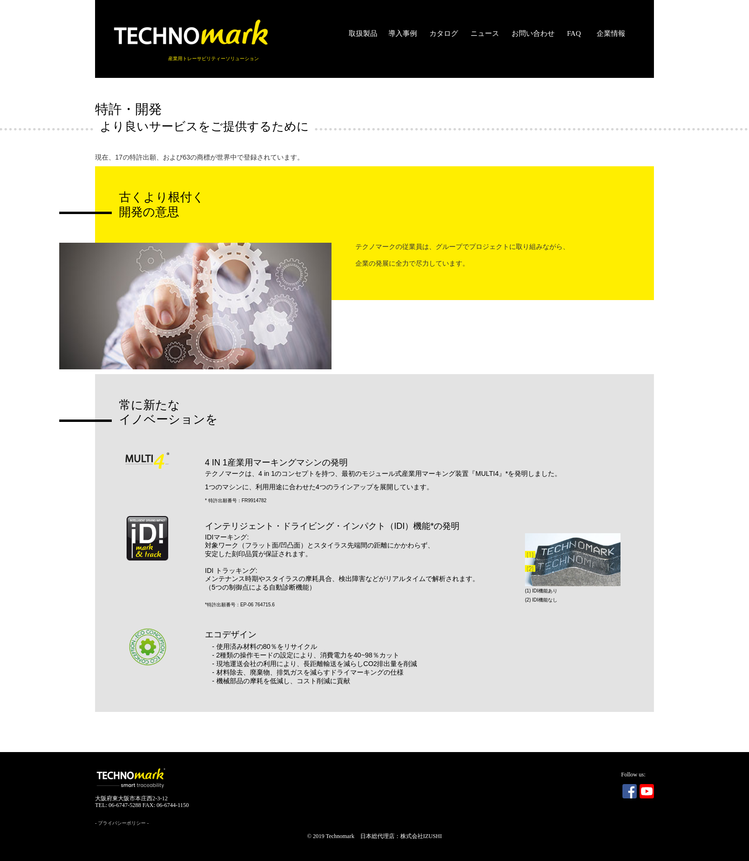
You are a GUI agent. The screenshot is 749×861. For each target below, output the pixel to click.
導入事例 (402, 33)
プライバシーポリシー (122, 823)
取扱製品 (363, 33)
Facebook (629, 791)
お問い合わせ (533, 33)
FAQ (574, 33)
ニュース (485, 33)
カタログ (443, 33)
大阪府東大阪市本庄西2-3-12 (131, 798)
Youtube (647, 791)
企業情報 (611, 33)
